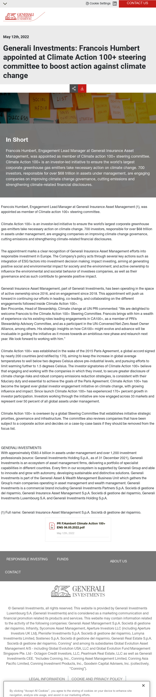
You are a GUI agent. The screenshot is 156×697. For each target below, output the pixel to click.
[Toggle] (150, 17)
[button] (98, 4)
